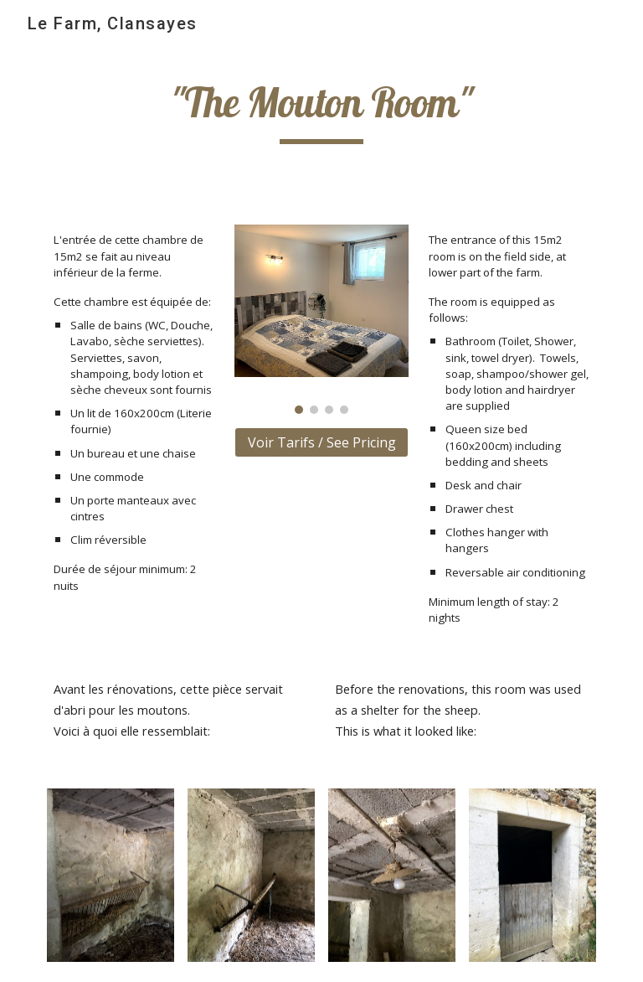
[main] (321, 110)
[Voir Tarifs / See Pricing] (321, 442)
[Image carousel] (321, 319)
